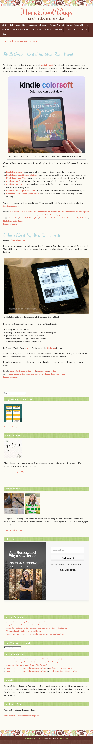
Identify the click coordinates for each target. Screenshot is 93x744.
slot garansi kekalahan (14, 665)
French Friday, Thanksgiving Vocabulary (63, 671)
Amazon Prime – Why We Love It (35, 665)
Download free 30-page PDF (14, 472)
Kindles (20, 221)
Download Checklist (11, 427)
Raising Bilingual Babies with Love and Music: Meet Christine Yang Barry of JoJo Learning (37, 628)
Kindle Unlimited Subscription (30, 215)
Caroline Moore (64, 738)
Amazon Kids (13, 218)
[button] (25, 587)
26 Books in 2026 (17, 25)
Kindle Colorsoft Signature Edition (20, 190)
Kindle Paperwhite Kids (16, 178)
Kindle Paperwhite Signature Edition (21, 175)
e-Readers (28, 212)
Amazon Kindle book (28, 371)
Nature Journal (57, 25)
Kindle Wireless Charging (51, 215)
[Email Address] (67, 550)
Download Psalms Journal (13, 530)
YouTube (5, 29)
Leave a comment (10, 224)
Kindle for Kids (82, 218)
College (83, 29)
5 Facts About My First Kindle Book (31, 235)
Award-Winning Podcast (78, 25)
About (4, 34)
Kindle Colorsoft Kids (15, 184)
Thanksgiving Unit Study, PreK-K (60, 668)
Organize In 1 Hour (37, 25)
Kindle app (51, 348)
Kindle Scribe (13, 215)
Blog (4, 25)
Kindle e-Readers (57, 212)
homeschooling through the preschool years (43, 374)
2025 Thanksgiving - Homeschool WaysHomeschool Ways (26, 668)
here (29, 348)
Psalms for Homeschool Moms (27, 29)
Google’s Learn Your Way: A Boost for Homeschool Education (27, 625)
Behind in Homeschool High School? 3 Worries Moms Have (26, 622)
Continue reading (11, 206)
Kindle (34, 212)
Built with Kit (68, 570)
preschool (52, 371)
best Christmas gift (16, 212)
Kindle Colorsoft (13, 181)
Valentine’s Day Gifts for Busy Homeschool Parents (24, 631)
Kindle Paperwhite (14, 172)
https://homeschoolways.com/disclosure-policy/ (21, 715)
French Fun (71, 29)
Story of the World (53, 29)
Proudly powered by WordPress (34, 738)
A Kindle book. (47, 65)
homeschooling (42, 371)
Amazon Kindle (44, 218)
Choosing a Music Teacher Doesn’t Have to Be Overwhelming (40, 659)
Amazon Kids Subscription (28, 218)
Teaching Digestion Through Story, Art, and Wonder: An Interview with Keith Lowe (35, 634)
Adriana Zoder (11, 659)
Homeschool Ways (46, 12)
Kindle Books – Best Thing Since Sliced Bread (38, 54)
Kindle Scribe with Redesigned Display (22, 193)
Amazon (12, 374)
